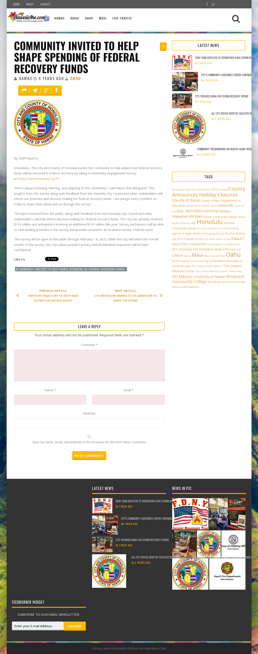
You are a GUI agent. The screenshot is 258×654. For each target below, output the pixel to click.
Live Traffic (122, 18)
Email (128, 390)
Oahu (89, 18)
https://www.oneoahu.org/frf (38, 178)
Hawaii (59, 18)
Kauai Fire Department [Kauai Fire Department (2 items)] (227, 244)
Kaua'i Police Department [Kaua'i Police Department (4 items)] (189, 244)
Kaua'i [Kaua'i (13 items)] (237, 238)
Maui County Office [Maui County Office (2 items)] (214, 255)
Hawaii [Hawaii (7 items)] (225, 211)
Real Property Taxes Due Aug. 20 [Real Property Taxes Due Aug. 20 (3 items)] (192, 261)
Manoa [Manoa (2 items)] (187, 255)
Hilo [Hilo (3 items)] (193, 223)
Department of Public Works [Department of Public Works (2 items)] (202, 205)
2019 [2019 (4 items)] (214, 189)
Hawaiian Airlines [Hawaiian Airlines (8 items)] (187, 216)
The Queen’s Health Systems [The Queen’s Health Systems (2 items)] (206, 266)
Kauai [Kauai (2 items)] (210, 244)
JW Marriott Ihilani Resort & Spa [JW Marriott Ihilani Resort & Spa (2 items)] (213, 239)
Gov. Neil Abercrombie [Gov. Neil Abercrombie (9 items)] (197, 210)
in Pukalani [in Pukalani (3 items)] (188, 239)
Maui (103, 18)
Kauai (74, 18)
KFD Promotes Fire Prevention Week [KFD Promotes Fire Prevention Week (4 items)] (197, 249)
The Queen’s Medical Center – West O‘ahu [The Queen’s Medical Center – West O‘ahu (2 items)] (219, 271)
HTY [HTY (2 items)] (179, 239)
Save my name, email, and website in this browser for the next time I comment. (89, 442)
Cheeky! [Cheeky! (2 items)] (223, 189)
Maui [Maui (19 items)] (197, 254)
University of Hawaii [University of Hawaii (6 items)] (209, 276)
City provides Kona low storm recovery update (222, 96)
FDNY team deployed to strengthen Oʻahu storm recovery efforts (152, 501)
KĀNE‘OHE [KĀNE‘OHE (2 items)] (235, 249)
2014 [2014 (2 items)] (207, 189)
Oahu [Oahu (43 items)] (233, 254)
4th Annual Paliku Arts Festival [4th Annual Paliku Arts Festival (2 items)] (188, 189)
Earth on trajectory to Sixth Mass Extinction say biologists (49, 295)
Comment (89, 345)
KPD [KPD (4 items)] (226, 249)
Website (89, 413)
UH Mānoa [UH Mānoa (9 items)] (182, 276)
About (30, 4)
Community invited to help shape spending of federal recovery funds (77, 57)
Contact (45, 4)
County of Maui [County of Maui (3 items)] (210, 200)
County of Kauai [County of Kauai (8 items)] (186, 200)
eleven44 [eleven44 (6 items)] (225, 205)
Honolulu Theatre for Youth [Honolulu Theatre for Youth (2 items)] (212, 228)
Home (16, 4)
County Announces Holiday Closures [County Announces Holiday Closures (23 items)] (208, 191)
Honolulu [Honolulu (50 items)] (210, 222)
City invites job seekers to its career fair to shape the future (126, 295)
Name (50, 390)
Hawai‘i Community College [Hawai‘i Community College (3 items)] (220, 217)
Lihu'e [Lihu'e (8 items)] (177, 255)
